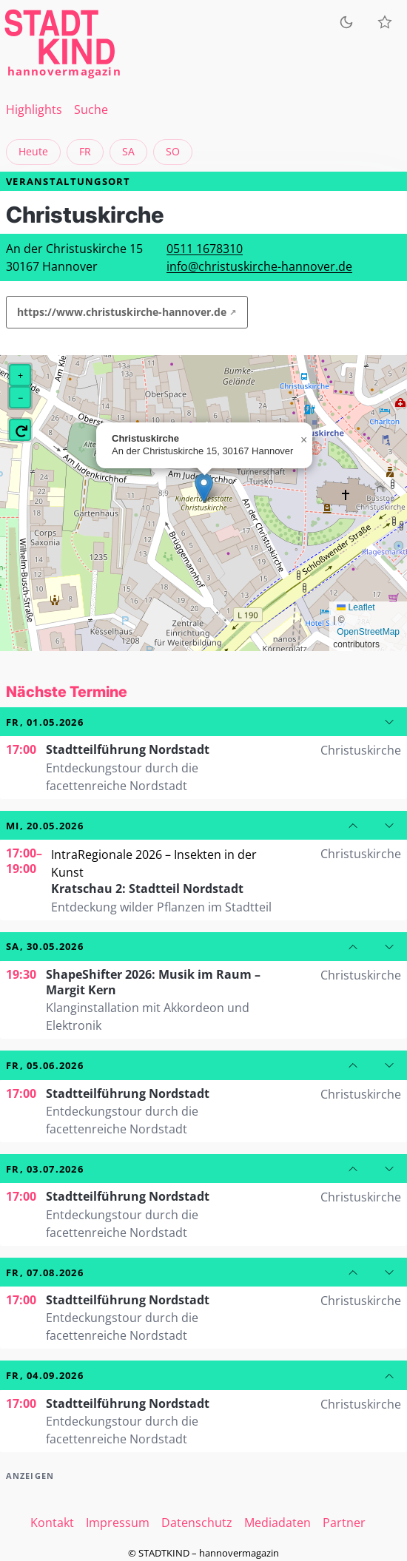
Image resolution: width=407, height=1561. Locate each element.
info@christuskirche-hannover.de (259, 266)
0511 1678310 (204, 248)
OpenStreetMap (368, 632)
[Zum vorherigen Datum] (353, 825)
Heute (33, 151)
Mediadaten (277, 1522)
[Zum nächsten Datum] (389, 722)
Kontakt (52, 1522)
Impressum (117, 1522)
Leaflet (355, 607)
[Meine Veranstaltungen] (385, 22)
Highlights (34, 109)
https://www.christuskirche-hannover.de (121, 312)
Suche (91, 109)
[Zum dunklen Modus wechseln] (346, 22)
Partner (344, 1522)
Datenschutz (196, 1522)
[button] (204, 488)
